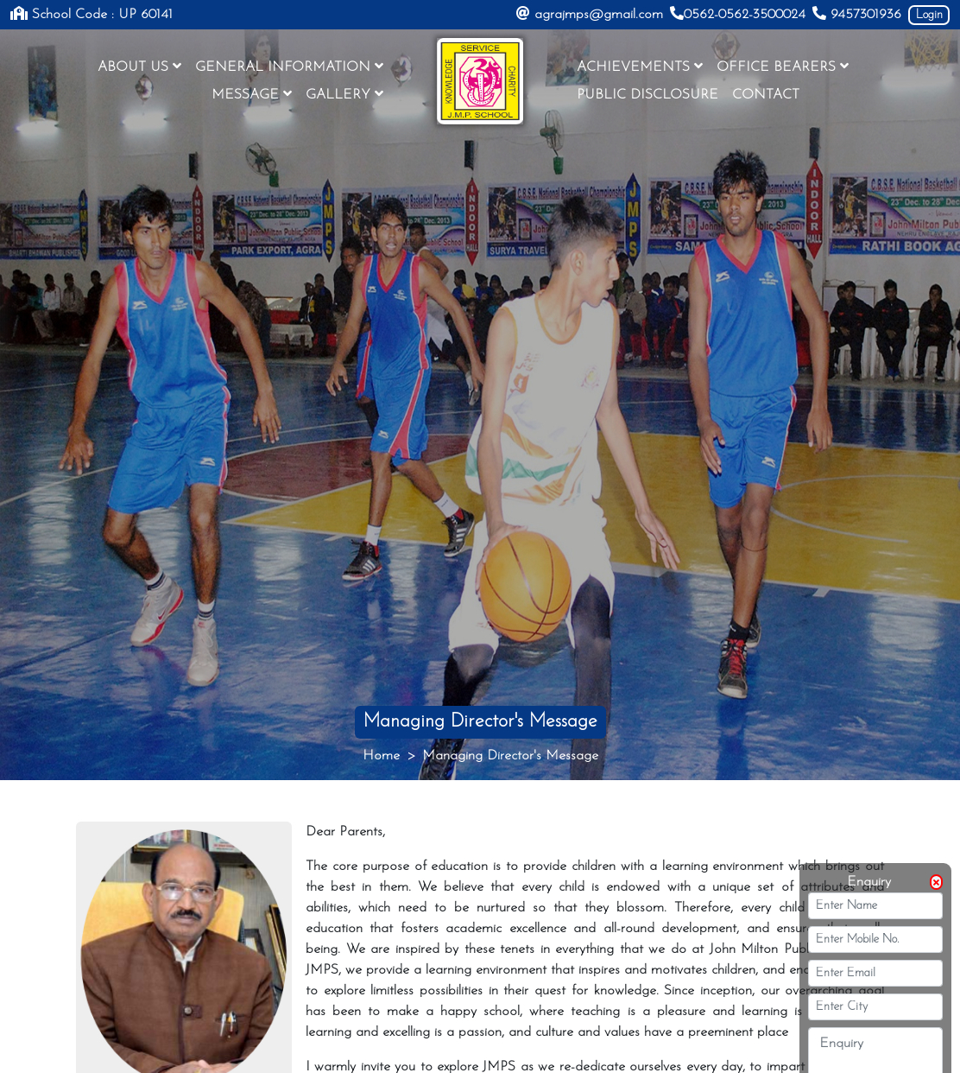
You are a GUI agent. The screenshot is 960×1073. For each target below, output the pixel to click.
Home (381, 756)
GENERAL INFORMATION (289, 66)
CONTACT (765, 95)
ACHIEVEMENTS (640, 66)
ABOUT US (139, 66)
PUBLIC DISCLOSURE (647, 95)
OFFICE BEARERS (783, 66)
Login (929, 15)
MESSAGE (252, 94)
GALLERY (344, 94)
